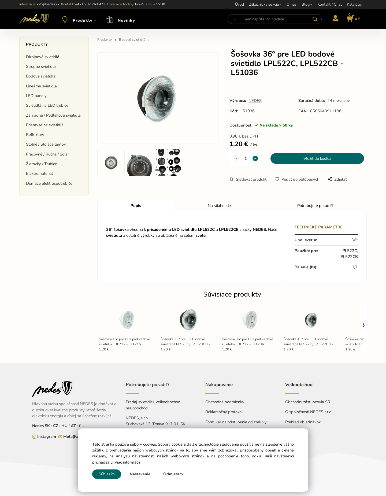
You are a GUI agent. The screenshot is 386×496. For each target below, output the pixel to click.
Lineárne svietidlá (41, 86)
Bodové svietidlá (40, 76)
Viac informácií (127, 462)
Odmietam (173, 474)
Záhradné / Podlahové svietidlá (53, 115)
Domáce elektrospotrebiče (49, 183)
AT (73, 425)
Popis (136, 205)
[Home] (34, 19)
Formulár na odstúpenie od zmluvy (236, 422)
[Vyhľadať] (234, 19)
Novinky (126, 20)
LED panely (36, 95)
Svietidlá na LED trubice (47, 105)
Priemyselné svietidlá (45, 125)
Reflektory (35, 134)
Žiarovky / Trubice (41, 163)
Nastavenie (140, 474)
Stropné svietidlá (41, 66)
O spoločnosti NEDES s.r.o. (308, 411)
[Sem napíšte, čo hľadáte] (281, 19)
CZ (55, 425)
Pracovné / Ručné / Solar (47, 154)
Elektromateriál (39, 173)
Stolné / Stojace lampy (46, 144)
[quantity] (246, 158)
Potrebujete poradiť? (315, 205)
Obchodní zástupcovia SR (307, 402)
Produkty (82, 20)
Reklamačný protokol (224, 411)
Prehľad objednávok (303, 422)
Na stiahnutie (219, 205)
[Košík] (352, 19)
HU (64, 425)
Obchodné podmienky (224, 402)
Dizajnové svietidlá (42, 57)
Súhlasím (107, 474)
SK (47, 425)
